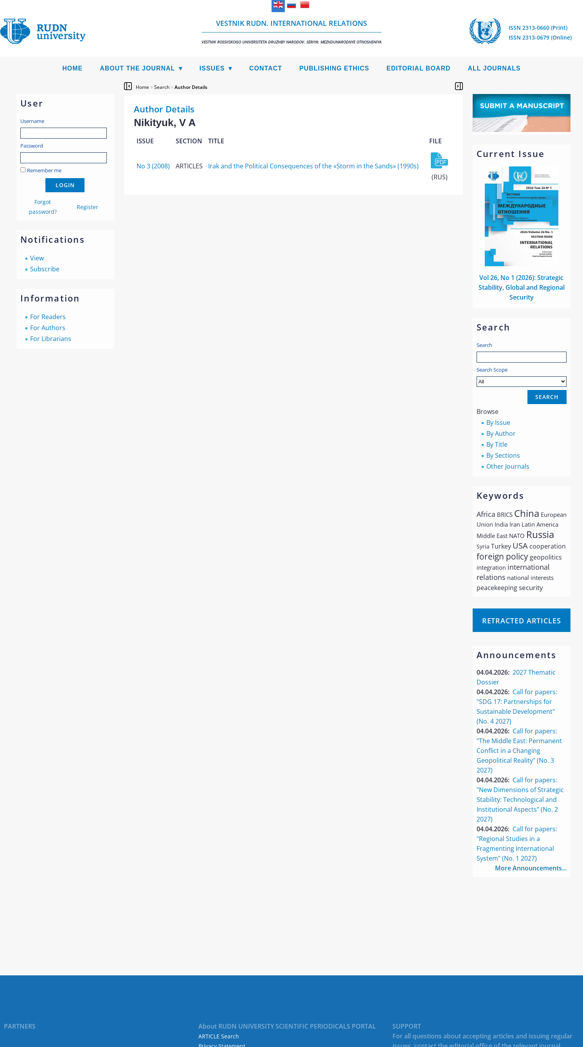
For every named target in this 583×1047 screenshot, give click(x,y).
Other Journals (507, 466)
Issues (212, 68)
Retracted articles (521, 620)
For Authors (47, 327)
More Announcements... (531, 868)
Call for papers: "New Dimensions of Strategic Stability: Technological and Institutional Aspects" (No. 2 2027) (520, 799)
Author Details (191, 87)
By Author (501, 433)
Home (72, 68)
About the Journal (137, 68)
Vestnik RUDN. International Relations (291, 31)
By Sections (503, 455)
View (37, 258)
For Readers (48, 316)
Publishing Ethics (334, 68)
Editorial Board (419, 68)
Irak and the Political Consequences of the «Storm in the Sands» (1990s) (313, 166)
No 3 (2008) (153, 166)
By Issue (498, 422)
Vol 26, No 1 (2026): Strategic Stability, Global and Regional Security (522, 287)
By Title (496, 444)
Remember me (44, 170)
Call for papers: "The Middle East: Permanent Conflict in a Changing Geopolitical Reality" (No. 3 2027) (519, 750)
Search (484, 344)
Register (87, 207)
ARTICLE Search (218, 1036)
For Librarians (50, 338)
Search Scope (522, 376)
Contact (265, 68)
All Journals (494, 68)
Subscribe (44, 269)
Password (31, 145)
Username (32, 121)
